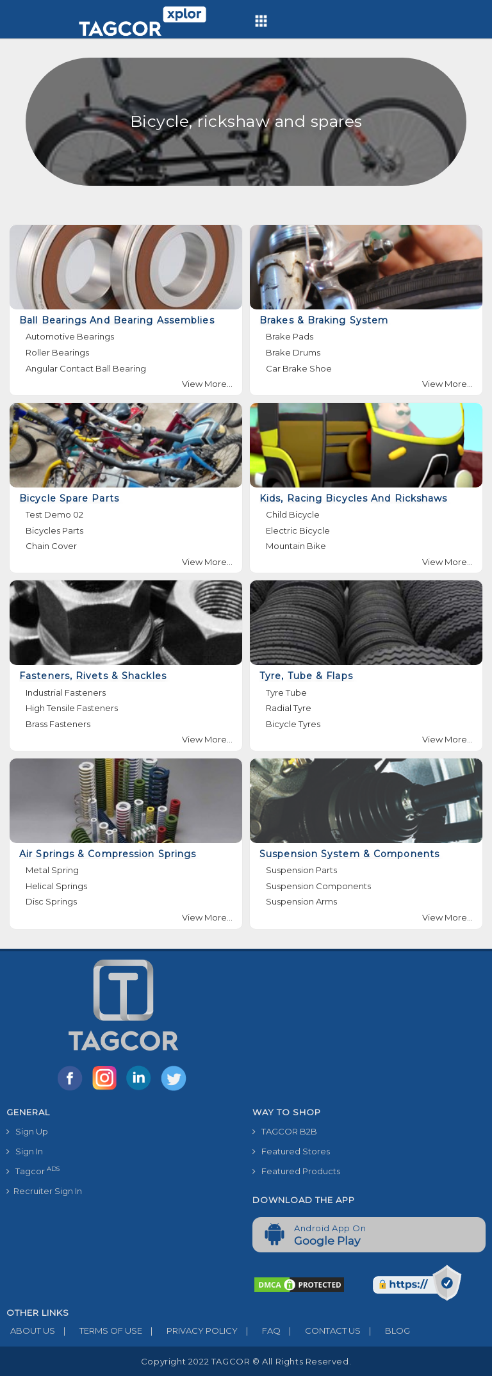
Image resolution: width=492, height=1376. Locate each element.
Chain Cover (51, 546)
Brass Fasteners (58, 724)
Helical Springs (56, 886)
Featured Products (296, 1171)
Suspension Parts (301, 870)
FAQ (259, 1330)
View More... (207, 384)
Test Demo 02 (54, 514)
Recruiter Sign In (44, 1191)
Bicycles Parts (54, 530)
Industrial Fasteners (66, 692)
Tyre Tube (286, 692)
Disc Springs (51, 901)
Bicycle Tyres (293, 724)
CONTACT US (321, 1330)
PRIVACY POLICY (190, 1330)
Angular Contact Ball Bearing (86, 368)
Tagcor (33, 1170)
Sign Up (27, 1131)
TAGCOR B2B (284, 1131)
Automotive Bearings (70, 336)
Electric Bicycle (298, 530)
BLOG (385, 1330)
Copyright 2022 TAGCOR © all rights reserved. (246, 1361)
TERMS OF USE (98, 1330)
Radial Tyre (288, 708)
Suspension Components (318, 886)
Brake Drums (293, 352)
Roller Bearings (57, 352)
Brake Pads (289, 336)
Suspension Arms (301, 901)
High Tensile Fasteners (72, 708)
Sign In (24, 1151)
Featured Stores (291, 1151)
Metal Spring (52, 870)
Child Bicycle (293, 514)
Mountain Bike (296, 546)
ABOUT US (30, 1330)
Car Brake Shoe (299, 368)
